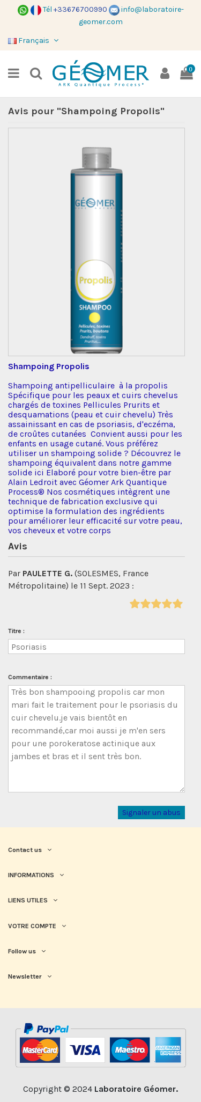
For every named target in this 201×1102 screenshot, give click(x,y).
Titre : (16, 631)
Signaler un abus (151, 812)
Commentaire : (30, 677)
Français (34, 40)
